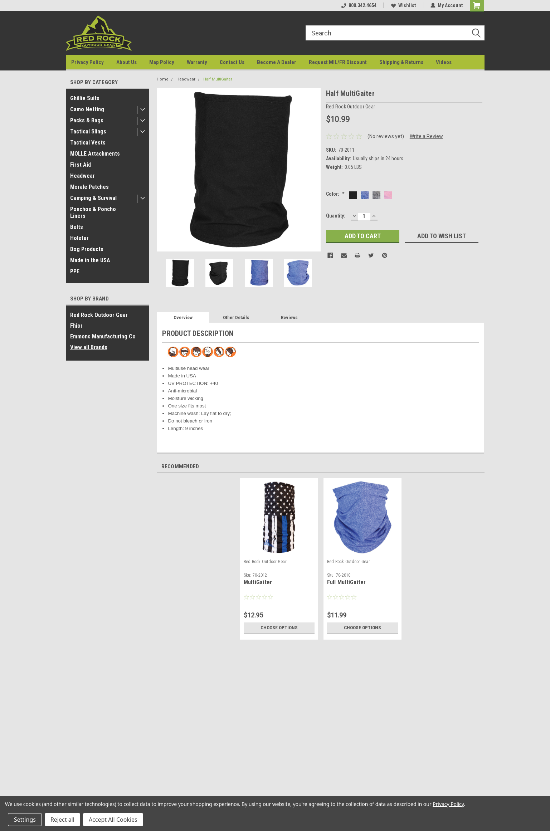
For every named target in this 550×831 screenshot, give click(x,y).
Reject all (62, 819)
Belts (76, 227)
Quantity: (335, 216)
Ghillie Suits (84, 98)
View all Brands (88, 347)
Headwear (82, 175)
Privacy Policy (87, 62)
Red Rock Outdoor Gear (99, 315)
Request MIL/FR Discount (338, 62)
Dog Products (86, 249)
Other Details (236, 317)
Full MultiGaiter (346, 582)
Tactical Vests (88, 142)
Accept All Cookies (113, 819)
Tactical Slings (88, 131)
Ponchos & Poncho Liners (93, 212)
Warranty (197, 62)
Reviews (289, 317)
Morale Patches (89, 187)
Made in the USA (90, 260)
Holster (79, 238)
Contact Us (232, 62)
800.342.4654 (358, 5)
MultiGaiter (258, 582)
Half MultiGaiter (217, 79)
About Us (126, 62)
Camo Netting (87, 109)
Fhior (76, 325)
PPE (74, 271)
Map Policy (161, 62)
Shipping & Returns (401, 62)
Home (163, 79)
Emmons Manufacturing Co (103, 336)
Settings (25, 819)
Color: (335, 194)
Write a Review (426, 136)
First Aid (80, 164)
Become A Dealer (276, 62)
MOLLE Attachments (95, 153)
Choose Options (279, 628)
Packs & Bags (86, 120)
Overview (183, 317)
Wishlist (403, 5)
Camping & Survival (93, 198)
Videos (444, 62)
